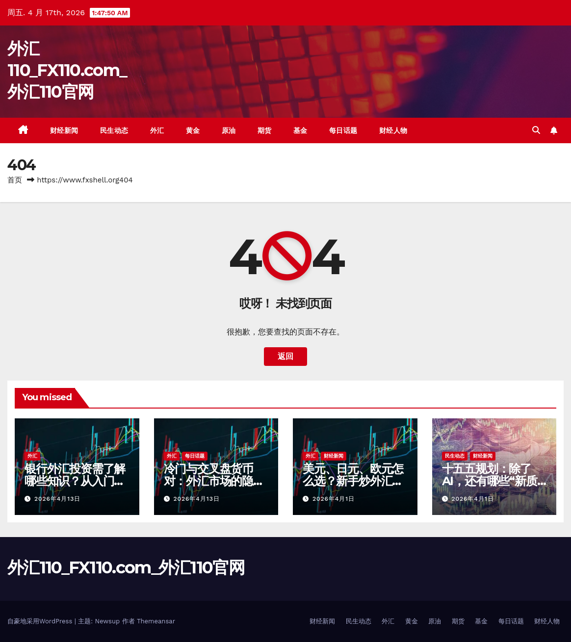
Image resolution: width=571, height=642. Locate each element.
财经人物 (393, 130)
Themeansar (156, 621)
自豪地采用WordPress (41, 621)
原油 (229, 130)
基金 (300, 130)
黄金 (193, 130)
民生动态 (114, 130)
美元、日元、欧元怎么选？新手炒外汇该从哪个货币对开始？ (353, 481)
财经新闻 (64, 130)
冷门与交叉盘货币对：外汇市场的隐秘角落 (214, 481)
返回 (285, 356)
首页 (14, 180)
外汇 (157, 130)
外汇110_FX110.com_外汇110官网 (67, 70)
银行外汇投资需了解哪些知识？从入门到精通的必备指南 (75, 481)
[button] (536, 130)
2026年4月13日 (57, 498)
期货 (265, 130)
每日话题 (343, 130)
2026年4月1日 (333, 498)
